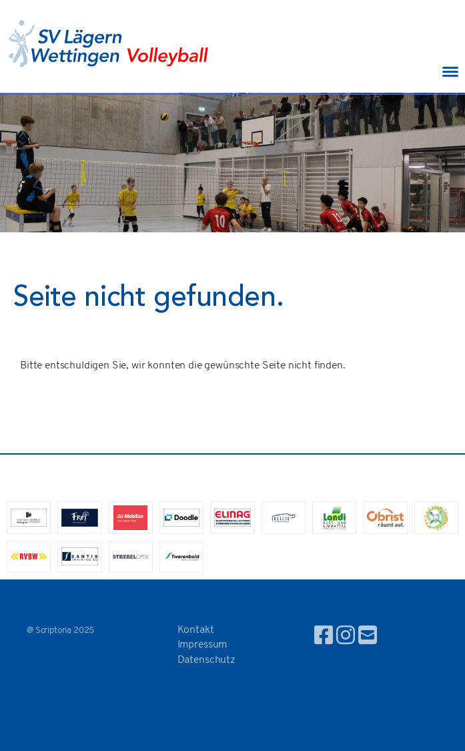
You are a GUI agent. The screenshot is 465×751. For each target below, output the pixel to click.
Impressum (202, 645)
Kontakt (195, 630)
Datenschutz (206, 660)
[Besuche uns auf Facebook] (323, 637)
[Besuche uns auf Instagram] (345, 637)
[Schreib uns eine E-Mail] (367, 637)
